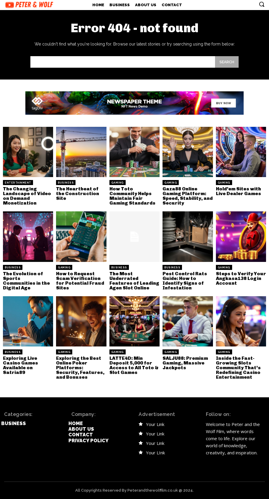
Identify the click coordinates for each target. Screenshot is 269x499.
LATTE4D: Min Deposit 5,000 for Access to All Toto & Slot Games (133, 365)
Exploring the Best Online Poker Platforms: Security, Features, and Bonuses (80, 367)
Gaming (117, 182)
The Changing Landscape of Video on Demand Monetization (27, 196)
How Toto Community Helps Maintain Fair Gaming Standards (132, 196)
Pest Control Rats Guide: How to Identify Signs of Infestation (185, 281)
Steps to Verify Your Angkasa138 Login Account (241, 278)
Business (66, 182)
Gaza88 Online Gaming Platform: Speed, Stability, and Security (188, 196)
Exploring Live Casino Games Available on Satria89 (20, 365)
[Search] (227, 62)
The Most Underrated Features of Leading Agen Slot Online (134, 281)
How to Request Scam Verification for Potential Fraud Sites (80, 281)
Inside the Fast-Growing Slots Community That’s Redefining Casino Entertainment (238, 367)
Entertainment (18, 182)
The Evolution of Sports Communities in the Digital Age (26, 281)
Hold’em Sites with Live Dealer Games (238, 191)
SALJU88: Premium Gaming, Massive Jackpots (185, 362)
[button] (262, 4)
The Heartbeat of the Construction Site (77, 193)
